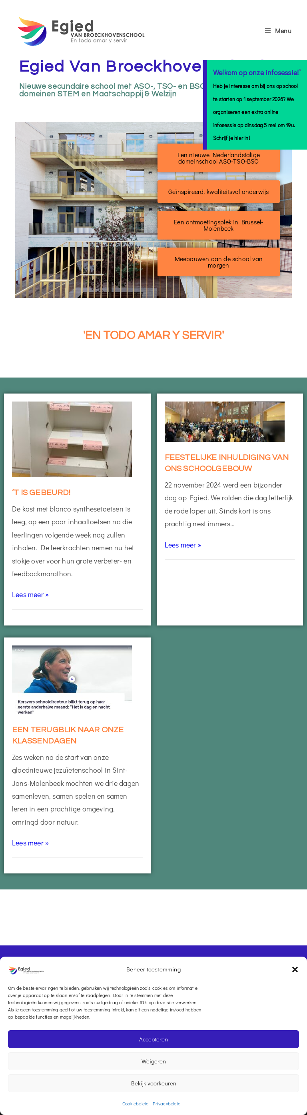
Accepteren (153, 1039)
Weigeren (154, 1061)
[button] (295, 969)
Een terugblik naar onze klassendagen (68, 735)
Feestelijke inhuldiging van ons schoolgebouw (227, 463)
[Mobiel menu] (278, 30)
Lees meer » (30, 594)
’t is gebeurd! (41, 493)
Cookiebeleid (135, 1103)
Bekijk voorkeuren (153, 1083)
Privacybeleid (167, 1103)
